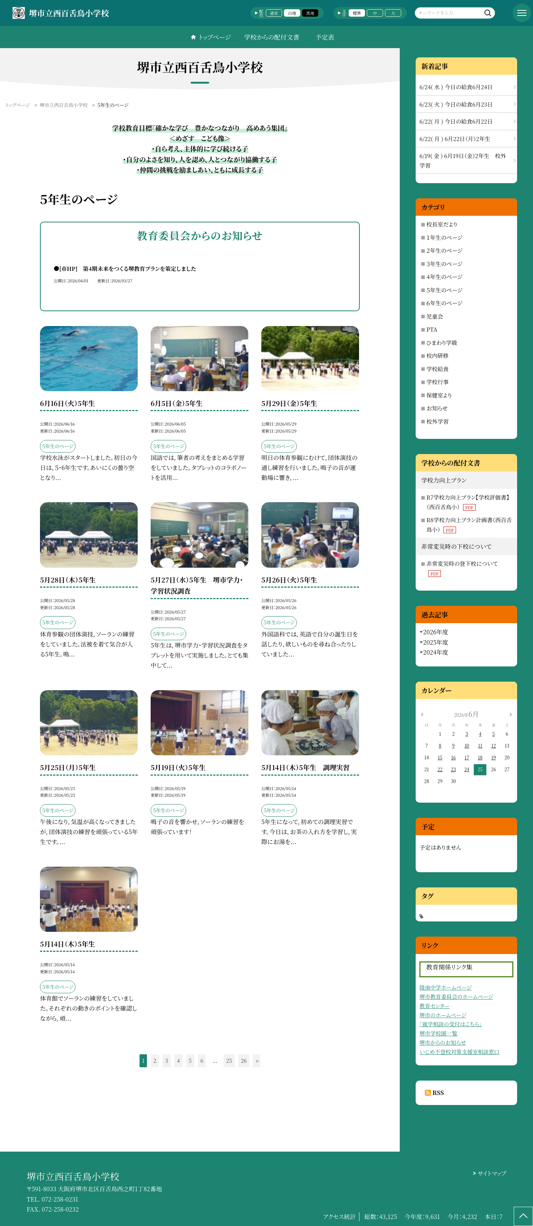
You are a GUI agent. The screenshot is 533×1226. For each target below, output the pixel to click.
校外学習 (437, 421)
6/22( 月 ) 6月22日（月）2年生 (454, 138)
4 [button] (178, 1060)
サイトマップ (492, 1173)
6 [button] (202, 1060)
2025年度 (435, 642)
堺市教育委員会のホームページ (456, 996)
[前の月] (422, 714)
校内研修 (437, 355)
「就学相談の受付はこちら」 (450, 1024)
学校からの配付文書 (271, 36)
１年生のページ (444, 237)
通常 (274, 13)
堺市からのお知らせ (442, 1042)
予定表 (324, 36)
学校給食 (437, 369)
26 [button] (244, 1060)
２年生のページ (444, 250)
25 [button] (229, 1060)
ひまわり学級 (441, 342)
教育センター (434, 1006)
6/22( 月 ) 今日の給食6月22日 (456, 121)
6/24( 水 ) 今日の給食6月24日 (456, 87)
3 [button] (166, 1060)
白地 (292, 13)
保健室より (439, 395)
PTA (431, 329)
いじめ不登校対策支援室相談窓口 (459, 1051)
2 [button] (154, 1060)
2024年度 (435, 652)
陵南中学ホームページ (445, 987)
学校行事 (437, 382)
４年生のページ (444, 277)
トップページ (215, 36)
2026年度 (435, 632)
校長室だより (441, 224)
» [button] (256, 1060)
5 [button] (190, 1060)
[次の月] (511, 714)
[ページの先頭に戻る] (523, 1216)
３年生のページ (444, 264)
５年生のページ (444, 290)
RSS (438, 1092)
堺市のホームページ (442, 1015)
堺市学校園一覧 (438, 1033)
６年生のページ (444, 303)
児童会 (434, 316)
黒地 (310, 13)
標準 (357, 13)
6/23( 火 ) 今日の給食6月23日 (456, 104)
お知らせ (436, 408)
